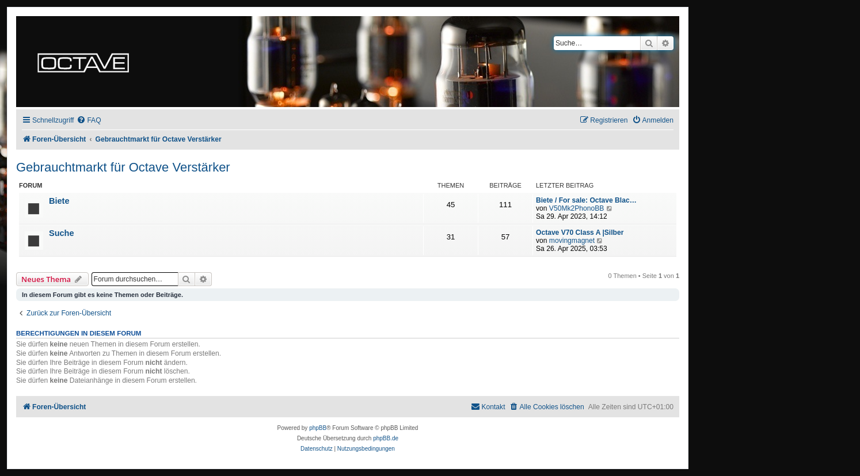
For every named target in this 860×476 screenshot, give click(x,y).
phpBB (317, 428)
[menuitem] (89, 120)
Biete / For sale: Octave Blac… (586, 200)
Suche (61, 233)
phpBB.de (385, 438)
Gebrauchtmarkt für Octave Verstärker (123, 167)
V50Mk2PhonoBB (576, 208)
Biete (59, 200)
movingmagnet (572, 241)
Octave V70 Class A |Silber (579, 233)
